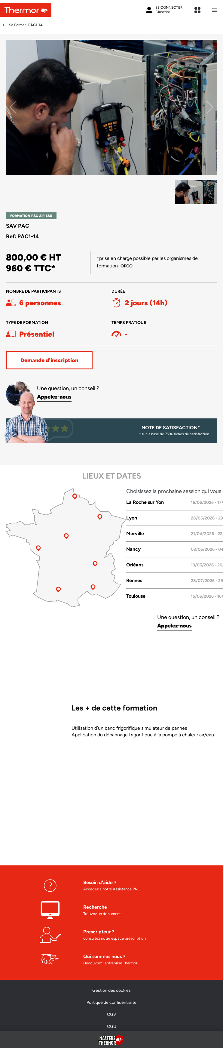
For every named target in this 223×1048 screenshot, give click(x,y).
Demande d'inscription (49, 360)
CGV (111, 1014)
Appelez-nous (54, 396)
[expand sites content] (197, 10)
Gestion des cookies (111, 990)
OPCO (127, 266)
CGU (111, 1026)
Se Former (17, 25)
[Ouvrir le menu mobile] (214, 10)
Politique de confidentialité (111, 1002)
